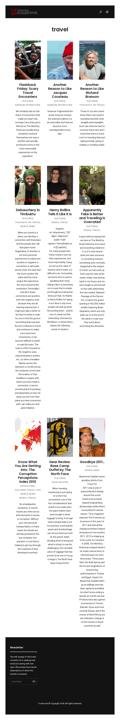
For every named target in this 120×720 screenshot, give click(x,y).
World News (27, 226)
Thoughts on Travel (92, 105)
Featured (27, 101)
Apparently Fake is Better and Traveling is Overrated (92, 216)
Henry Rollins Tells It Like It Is (60, 212)
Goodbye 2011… (92, 462)
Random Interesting (27, 105)
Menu (107, 12)
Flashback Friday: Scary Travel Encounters (27, 90)
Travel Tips (34, 490)
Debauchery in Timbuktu (28, 212)
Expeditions (27, 486)
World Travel (60, 222)
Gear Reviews (60, 482)
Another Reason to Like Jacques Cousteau (60, 90)
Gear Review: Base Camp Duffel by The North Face (60, 468)
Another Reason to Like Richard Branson (92, 90)
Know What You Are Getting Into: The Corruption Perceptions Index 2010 (28, 472)
